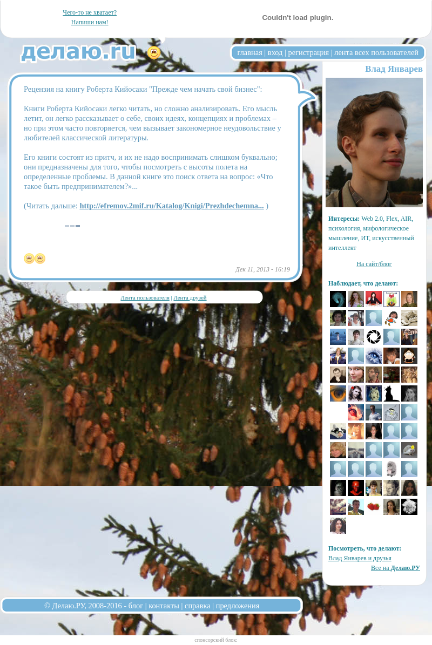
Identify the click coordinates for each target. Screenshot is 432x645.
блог (136, 605)
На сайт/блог (374, 264)
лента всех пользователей (376, 52)
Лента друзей (189, 297)
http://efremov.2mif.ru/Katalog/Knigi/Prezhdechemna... (171, 205)
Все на (395, 568)
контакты (163, 605)
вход (275, 52)
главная (250, 52)
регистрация (308, 52)
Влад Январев (394, 69)
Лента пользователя (144, 297)
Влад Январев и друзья (360, 558)
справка (198, 605)
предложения (238, 605)
